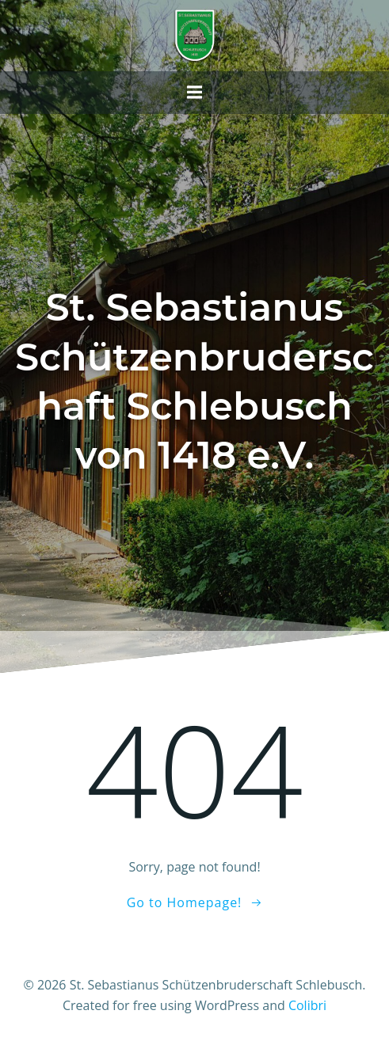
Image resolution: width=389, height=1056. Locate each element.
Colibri (307, 1005)
